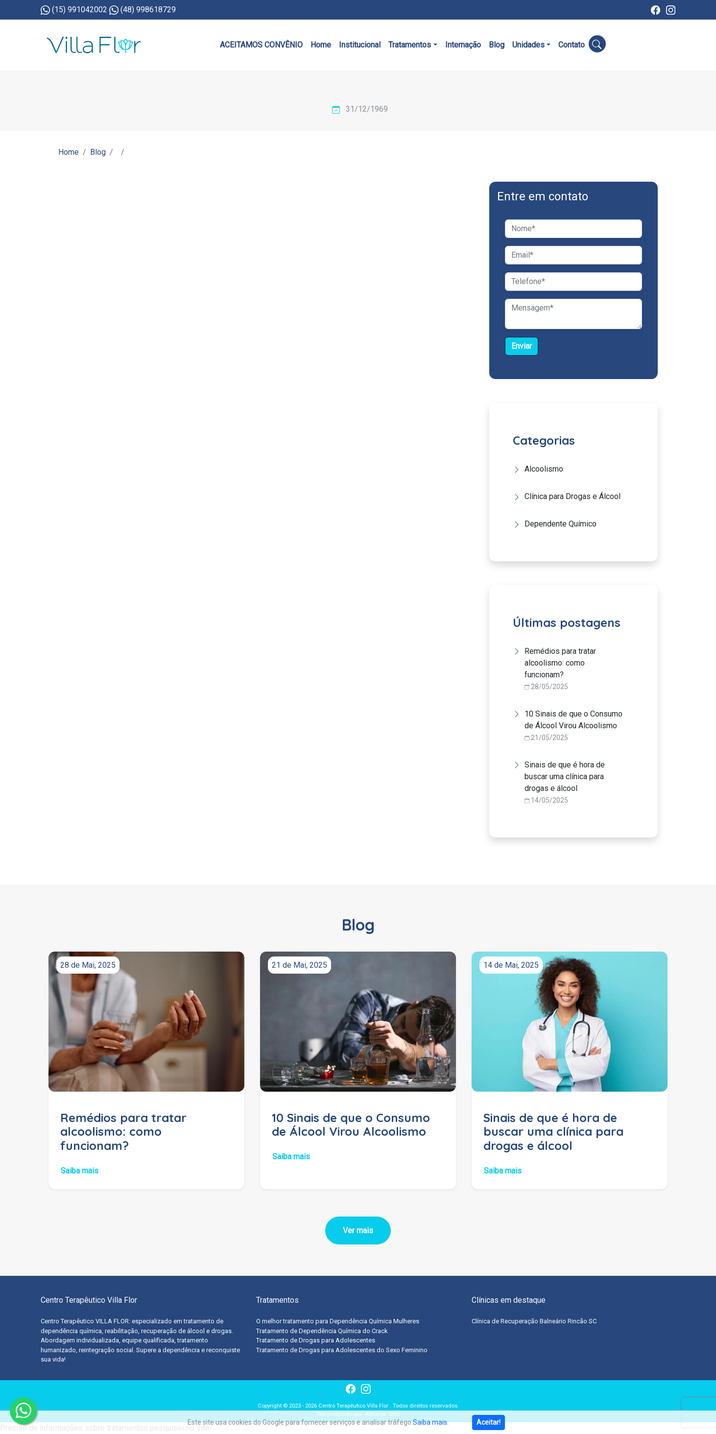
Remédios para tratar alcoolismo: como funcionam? (560, 662)
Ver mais (358, 1230)
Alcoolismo (544, 469)
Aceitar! (489, 1422)
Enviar (521, 346)
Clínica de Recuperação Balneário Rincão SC (534, 1321)
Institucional (360, 44)
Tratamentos (409, 44)
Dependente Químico (561, 523)
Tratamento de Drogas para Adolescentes (315, 1340)
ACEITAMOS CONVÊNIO (261, 44)
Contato (571, 44)
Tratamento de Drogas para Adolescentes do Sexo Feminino (342, 1350)
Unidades (528, 44)
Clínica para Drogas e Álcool (573, 496)
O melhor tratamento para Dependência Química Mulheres (337, 1321)
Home (320, 44)
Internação (463, 44)
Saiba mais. (431, 1422)
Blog (496, 44)
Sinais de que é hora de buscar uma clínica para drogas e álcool (565, 776)
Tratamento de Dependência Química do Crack (322, 1331)
